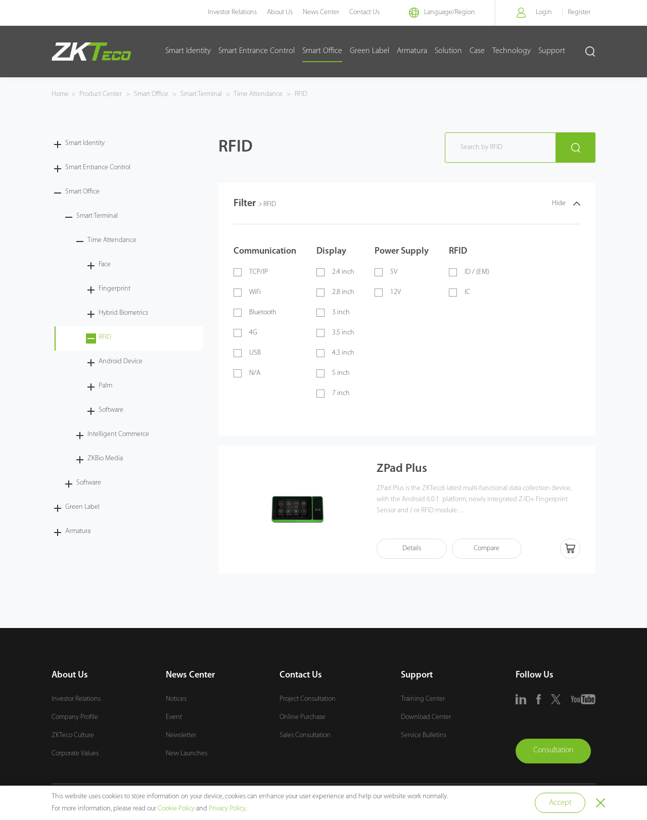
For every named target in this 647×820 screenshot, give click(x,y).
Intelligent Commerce (118, 434)
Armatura (412, 51)
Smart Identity (188, 51)
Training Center (423, 699)
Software (111, 410)
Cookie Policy (176, 808)
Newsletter (181, 735)
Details (412, 549)
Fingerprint (114, 289)
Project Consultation (308, 699)
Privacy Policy (227, 808)
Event (174, 717)
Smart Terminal (201, 94)
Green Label (369, 51)
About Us (278, 12)
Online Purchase (303, 717)
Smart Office (322, 51)
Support (551, 51)
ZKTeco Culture (73, 735)
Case (477, 51)
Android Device (121, 361)
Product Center (101, 94)
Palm (105, 386)
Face (105, 264)
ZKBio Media (105, 458)
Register (579, 12)
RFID (300, 94)
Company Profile (75, 717)
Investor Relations (230, 12)
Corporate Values (75, 753)
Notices (176, 699)
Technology (511, 51)
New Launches (186, 753)
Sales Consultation (305, 735)
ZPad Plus (402, 469)
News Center (319, 12)
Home (60, 94)
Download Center (426, 717)
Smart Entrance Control (256, 51)
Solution (448, 51)
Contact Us (363, 12)
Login (544, 12)
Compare (488, 549)
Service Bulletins (423, 735)
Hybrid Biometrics (123, 313)
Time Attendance (258, 94)
